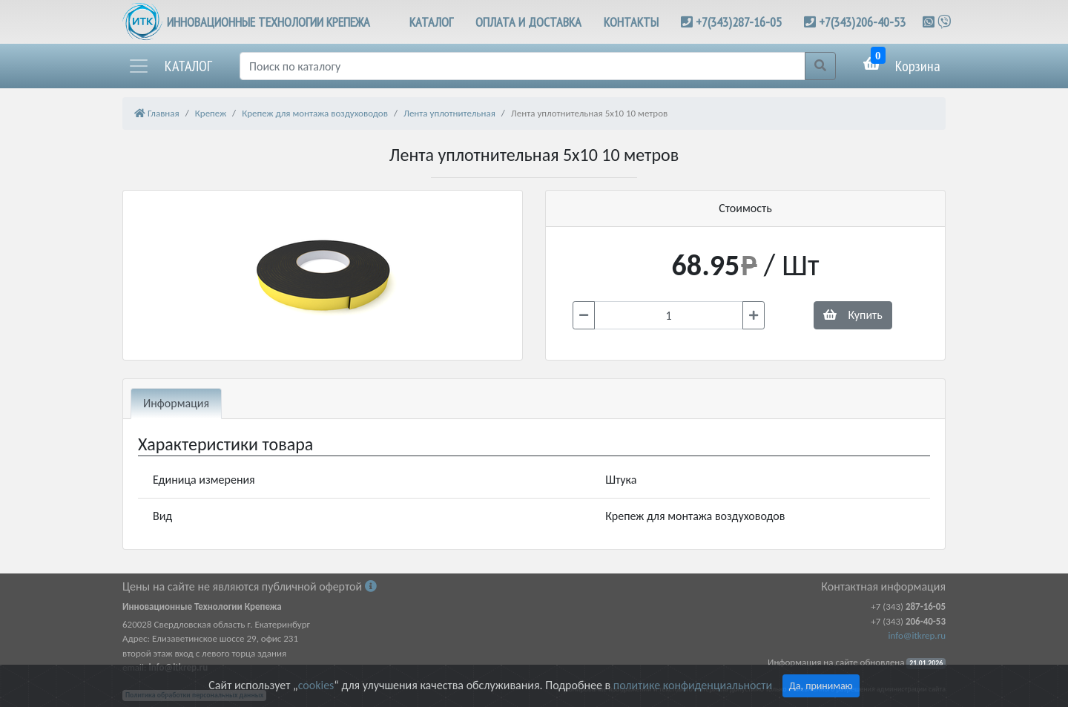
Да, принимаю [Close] (821, 686)
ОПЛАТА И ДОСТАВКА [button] (528, 21)
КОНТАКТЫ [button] (631, 21)
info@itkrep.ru (917, 635)
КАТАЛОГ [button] (431, 21)
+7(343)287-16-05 (739, 21)
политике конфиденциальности (692, 685)
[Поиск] (522, 66)
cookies (316, 685)
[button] (169, 66)
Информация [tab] (176, 403)
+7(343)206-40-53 (862, 21)
